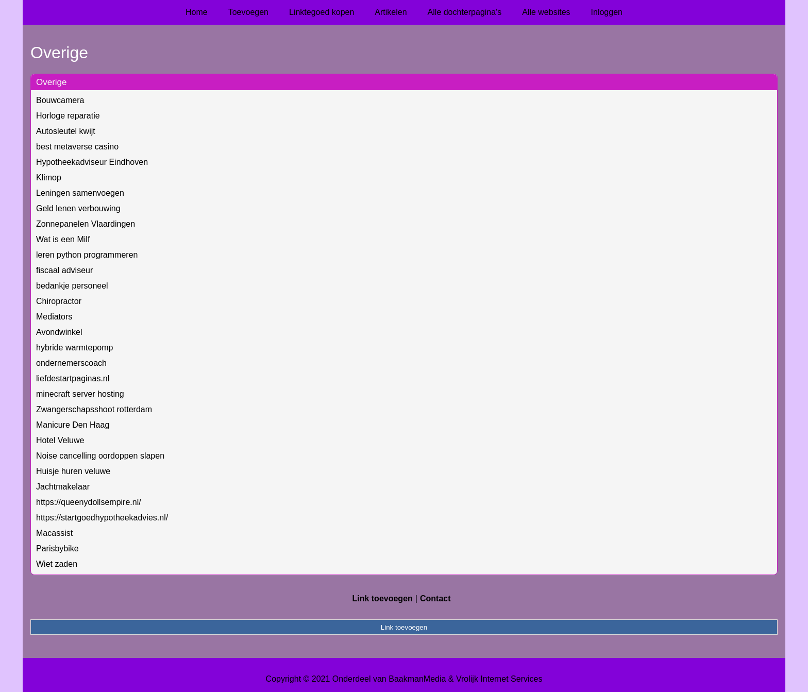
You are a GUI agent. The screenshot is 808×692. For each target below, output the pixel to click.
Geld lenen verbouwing (78, 208)
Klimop (48, 177)
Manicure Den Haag (72, 424)
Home (197, 12)
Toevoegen (248, 12)
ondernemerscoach (71, 363)
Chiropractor (58, 301)
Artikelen (391, 12)
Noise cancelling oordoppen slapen (100, 455)
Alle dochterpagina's (465, 12)
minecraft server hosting (80, 394)
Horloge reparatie (68, 115)
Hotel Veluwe (60, 440)
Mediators (54, 316)
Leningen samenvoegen (80, 193)
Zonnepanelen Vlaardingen (85, 224)
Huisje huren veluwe (73, 471)
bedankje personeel (72, 285)
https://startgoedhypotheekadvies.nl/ (102, 517)
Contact (435, 598)
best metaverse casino (77, 146)
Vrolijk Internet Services (499, 678)
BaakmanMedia (417, 678)
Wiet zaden (56, 564)
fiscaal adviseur (64, 270)
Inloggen (606, 12)
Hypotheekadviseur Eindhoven (92, 162)
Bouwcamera (60, 100)
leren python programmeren (87, 254)
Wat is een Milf (63, 239)
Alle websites (546, 12)
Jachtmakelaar (63, 486)
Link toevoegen (382, 598)
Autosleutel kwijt (65, 131)
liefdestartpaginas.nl (72, 378)
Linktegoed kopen (321, 12)
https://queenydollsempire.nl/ (88, 502)
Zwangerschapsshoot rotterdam (94, 409)
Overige (51, 82)
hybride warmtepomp (74, 347)
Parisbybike (57, 548)
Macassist (54, 533)
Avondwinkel (59, 332)
